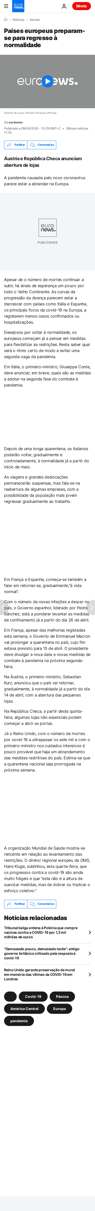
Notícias (18, 19)
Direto (81, 6)
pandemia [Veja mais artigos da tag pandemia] (19, 1020)
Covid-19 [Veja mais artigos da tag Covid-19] (33, 996)
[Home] (5, 19)
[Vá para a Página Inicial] (18, 6)
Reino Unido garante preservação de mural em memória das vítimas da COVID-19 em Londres (39, 974)
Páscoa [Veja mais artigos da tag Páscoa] (62, 996)
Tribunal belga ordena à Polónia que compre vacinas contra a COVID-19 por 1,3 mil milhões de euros (40, 932)
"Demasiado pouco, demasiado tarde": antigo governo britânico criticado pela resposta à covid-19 (41, 953)
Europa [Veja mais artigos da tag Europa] (59, 1008)
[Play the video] (47, 81)
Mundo (35, 19)
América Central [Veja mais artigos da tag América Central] (24, 1008)
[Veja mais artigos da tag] (10, 997)
